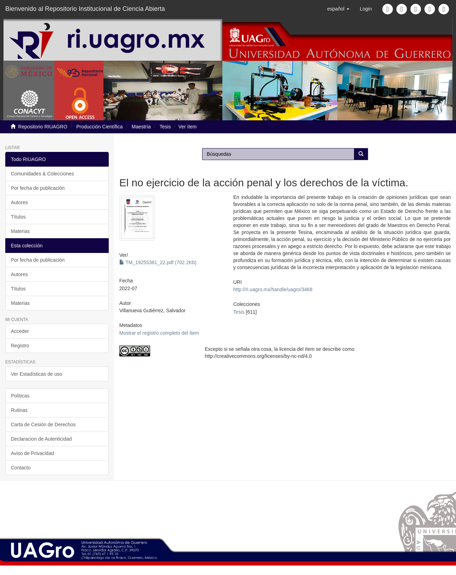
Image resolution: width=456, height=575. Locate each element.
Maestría (141, 126)
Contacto (21, 467)
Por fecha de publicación (38, 188)
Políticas (20, 396)
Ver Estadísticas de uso (36, 374)
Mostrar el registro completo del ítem (159, 333)
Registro (20, 345)
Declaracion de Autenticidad (41, 439)
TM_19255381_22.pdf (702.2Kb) (157, 262)
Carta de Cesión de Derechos (43, 424)
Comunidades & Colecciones (42, 173)
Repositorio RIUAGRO (42, 126)
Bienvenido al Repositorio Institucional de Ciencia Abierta (85, 8)
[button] (338, 9)
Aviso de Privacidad (32, 453)
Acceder (20, 331)
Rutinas (19, 410)
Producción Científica (99, 126)
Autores (19, 202)
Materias (20, 231)
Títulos (18, 217)
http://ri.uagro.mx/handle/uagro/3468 (273, 289)
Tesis (165, 126)
